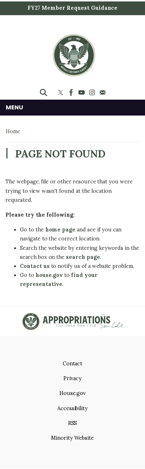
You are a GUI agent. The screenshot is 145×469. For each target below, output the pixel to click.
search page (83, 257)
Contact (73, 363)
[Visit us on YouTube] (82, 92)
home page (60, 229)
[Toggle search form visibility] (43, 92)
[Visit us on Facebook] (72, 92)
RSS (72, 423)
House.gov (72, 393)
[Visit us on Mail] (103, 92)
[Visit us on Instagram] (93, 92)
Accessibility (72, 408)
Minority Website (72, 438)
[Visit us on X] (61, 92)
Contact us (35, 266)
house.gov (49, 275)
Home (13, 131)
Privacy (72, 378)
